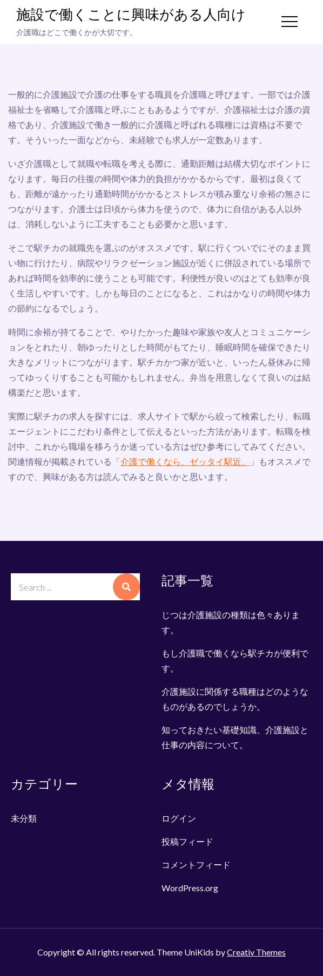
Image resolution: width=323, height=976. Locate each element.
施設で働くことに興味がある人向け (131, 15)
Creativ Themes (256, 952)
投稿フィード (187, 841)
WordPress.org (190, 888)
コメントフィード (196, 864)
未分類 (24, 818)
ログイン (179, 818)
